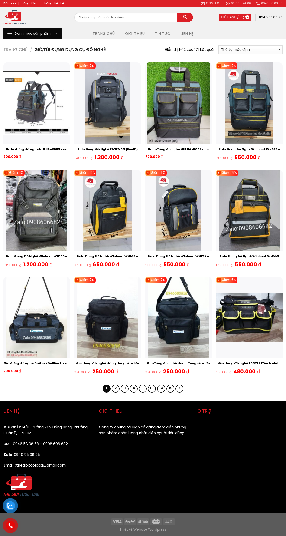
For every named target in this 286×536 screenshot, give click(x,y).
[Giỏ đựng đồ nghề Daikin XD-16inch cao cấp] (36, 317)
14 (161, 388)
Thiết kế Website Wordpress (143, 530)
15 (170, 388)
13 (152, 388)
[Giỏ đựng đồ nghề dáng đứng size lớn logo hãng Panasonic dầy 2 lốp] (178, 317)
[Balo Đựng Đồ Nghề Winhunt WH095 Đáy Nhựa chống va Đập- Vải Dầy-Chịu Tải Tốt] (249, 210)
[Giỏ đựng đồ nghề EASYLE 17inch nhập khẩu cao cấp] (249, 317)
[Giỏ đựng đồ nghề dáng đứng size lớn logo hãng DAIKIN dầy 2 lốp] (107, 317)
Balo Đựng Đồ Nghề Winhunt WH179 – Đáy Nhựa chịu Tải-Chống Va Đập (178, 257)
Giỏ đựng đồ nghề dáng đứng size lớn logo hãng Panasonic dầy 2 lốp (178, 364)
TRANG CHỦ (104, 34)
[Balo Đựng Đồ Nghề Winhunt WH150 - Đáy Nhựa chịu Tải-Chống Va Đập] (36, 210)
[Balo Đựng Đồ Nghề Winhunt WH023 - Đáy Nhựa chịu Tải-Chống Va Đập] (249, 103)
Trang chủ (15, 50)
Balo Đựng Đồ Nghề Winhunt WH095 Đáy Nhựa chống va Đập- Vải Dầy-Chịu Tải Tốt (249, 257)
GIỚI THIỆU (135, 34)
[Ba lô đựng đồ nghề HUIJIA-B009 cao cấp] (36, 103)
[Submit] (185, 17)
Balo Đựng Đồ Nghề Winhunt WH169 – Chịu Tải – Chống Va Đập (107, 257)
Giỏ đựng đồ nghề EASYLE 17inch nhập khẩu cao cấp (249, 364)
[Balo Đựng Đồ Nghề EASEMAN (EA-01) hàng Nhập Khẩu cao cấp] (107, 103)
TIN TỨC (162, 34)
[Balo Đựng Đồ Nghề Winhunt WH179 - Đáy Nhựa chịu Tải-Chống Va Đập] (178, 210)
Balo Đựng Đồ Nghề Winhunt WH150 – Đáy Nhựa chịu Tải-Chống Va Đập (36, 257)
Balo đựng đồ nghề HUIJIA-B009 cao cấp (178, 150)
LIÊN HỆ (186, 34)
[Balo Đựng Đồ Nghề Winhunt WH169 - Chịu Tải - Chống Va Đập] (107, 210)
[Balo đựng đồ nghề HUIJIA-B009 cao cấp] (178, 103)
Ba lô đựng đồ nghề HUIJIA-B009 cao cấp (36, 150)
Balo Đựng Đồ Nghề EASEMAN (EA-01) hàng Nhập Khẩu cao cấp (107, 150)
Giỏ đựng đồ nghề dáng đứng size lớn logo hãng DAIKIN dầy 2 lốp (107, 364)
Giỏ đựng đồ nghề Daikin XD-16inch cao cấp (36, 364)
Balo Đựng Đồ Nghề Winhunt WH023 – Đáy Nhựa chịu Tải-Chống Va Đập (249, 150)
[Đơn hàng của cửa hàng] (250, 49)
